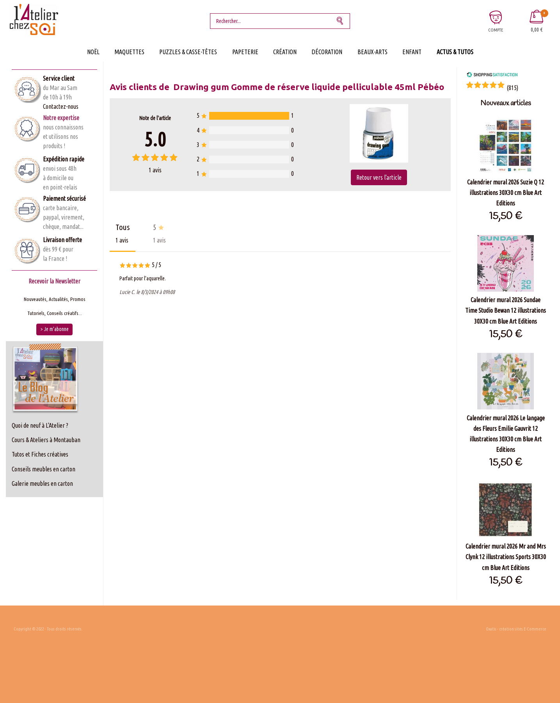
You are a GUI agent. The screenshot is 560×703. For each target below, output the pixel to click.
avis (155, 170)
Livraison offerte (62, 239)
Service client (59, 78)
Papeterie (245, 51)
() (512, 87)
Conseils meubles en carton (43, 469)
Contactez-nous (60, 106)
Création (285, 51)
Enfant (411, 51)
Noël (93, 51)
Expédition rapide (63, 159)
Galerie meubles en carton (42, 483)
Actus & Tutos (455, 51)
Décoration (326, 51)
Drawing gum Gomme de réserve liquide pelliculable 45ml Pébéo (308, 87)
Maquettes (129, 51)
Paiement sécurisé (64, 198)
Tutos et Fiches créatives (40, 454)
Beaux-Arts (372, 51)
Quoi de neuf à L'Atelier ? (40, 425)
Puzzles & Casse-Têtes (188, 51)
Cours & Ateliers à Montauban (46, 439)
